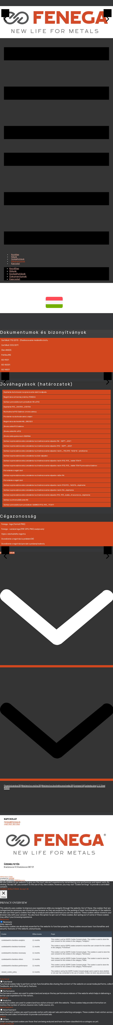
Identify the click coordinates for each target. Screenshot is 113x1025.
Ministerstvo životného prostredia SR (57, 786)
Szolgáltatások (17, 273)
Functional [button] (4, 979)
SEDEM (11, 878)
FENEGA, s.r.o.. (19, 880)
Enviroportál (79, 786)
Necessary (7, 922)
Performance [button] (6, 988)
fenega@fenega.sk (12, 822)
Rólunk (13, 271)
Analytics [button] (4, 998)
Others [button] (3, 1017)
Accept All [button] (24, 889)
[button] (5, 376)
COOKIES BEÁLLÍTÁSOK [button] (6, 877)
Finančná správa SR (12, 786)
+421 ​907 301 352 (12, 824)
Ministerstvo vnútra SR (31, 786)
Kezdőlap (14, 268)
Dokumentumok (18, 276)
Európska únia (90, 786)
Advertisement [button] (6, 1007)
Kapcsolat (15, 264)
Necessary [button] (4, 919)
